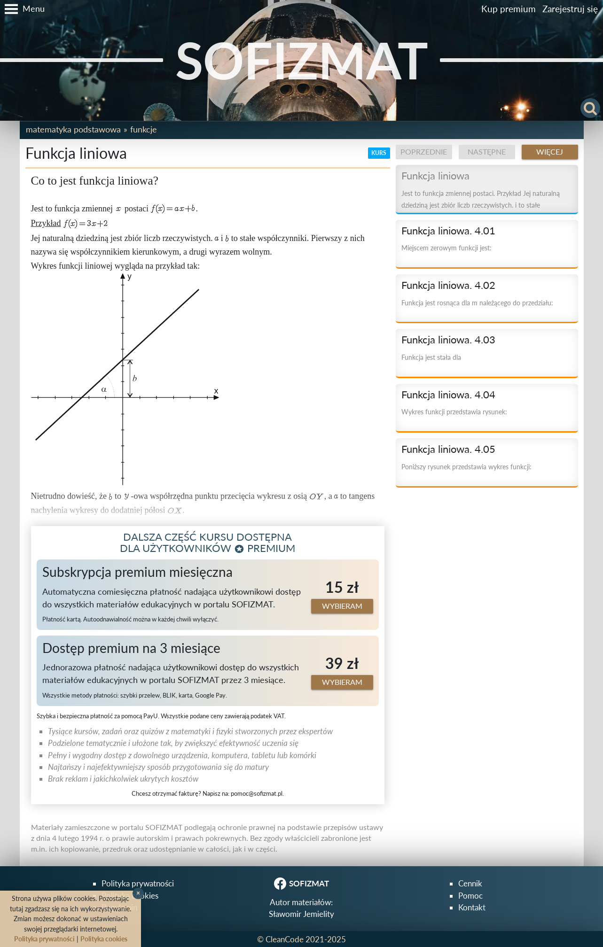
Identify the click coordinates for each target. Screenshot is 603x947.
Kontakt (472, 907)
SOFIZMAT (301, 60)
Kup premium (508, 8)
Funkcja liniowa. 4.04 (448, 394)
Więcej (549, 151)
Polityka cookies (103, 939)
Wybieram (342, 606)
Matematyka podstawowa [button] (73, 129)
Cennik (470, 883)
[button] (22, 9)
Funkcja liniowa (435, 176)
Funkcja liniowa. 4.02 (448, 285)
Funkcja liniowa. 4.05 (448, 449)
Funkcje (143, 129)
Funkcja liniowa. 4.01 (448, 231)
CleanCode (285, 939)
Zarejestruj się (570, 8)
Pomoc (470, 895)
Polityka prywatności (138, 883)
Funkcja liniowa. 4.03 (448, 340)
